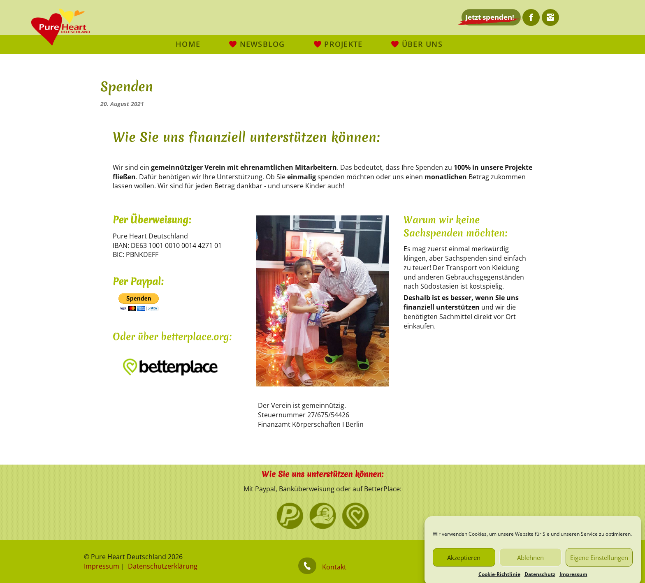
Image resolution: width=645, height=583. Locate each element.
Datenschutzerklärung (162, 566)
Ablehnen (530, 565)
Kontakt (334, 566)
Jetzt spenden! (489, 17)
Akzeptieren (463, 565)
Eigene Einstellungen (599, 565)
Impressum (101, 566)
